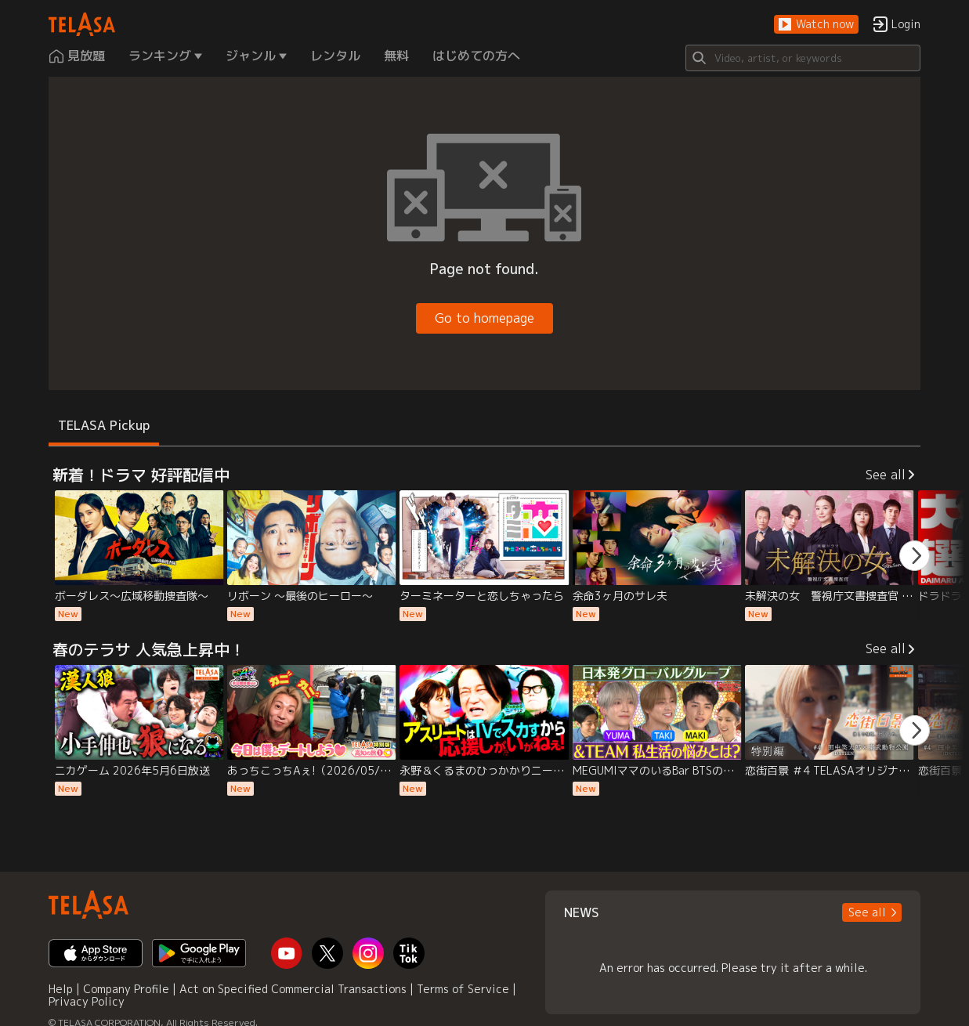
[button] (816, 24)
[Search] (802, 58)
